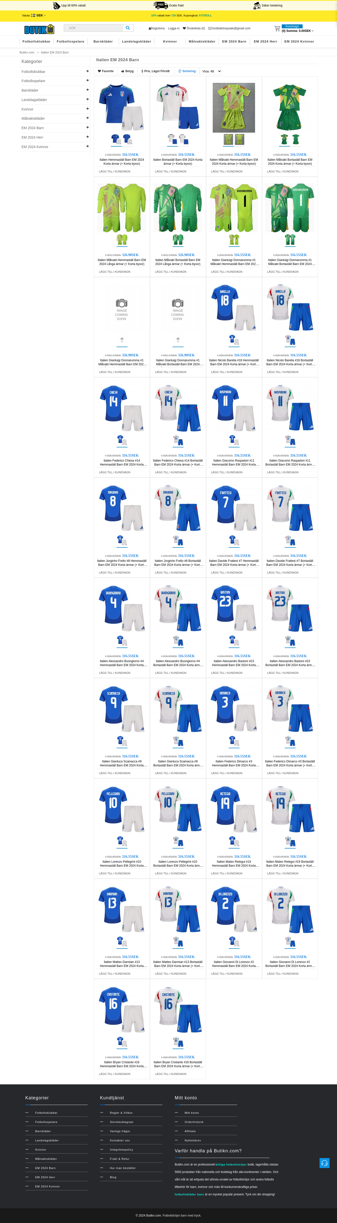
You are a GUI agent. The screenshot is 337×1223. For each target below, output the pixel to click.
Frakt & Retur (120, 1158)
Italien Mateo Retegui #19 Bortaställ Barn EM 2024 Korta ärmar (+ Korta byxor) (290, 865)
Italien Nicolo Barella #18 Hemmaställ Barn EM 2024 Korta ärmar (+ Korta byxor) (234, 364)
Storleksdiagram (122, 1121)
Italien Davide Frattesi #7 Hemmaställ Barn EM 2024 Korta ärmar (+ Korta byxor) (234, 565)
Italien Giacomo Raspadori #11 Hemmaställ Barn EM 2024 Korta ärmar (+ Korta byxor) (234, 464)
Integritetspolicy (121, 1149)
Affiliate (190, 1131)
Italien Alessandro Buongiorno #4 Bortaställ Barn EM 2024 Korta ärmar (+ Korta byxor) (177, 665)
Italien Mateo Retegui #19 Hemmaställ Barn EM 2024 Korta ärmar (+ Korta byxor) (234, 865)
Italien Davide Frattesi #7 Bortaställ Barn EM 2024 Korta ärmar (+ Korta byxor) (290, 565)
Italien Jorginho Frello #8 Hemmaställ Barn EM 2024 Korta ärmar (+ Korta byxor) (121, 565)
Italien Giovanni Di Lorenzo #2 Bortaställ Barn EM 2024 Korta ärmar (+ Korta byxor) (290, 966)
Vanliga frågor (120, 1131)
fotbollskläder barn (189, 1194)
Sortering (187, 71)
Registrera (157, 28)
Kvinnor (170, 41)
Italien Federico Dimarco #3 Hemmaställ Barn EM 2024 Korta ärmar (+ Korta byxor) (234, 765)
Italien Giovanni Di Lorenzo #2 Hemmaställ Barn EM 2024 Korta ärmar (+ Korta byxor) (234, 966)
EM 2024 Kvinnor (299, 41)
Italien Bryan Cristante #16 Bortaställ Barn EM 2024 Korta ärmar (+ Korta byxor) (178, 1066)
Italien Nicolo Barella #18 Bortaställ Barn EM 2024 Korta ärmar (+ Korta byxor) (290, 364)
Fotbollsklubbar (37, 41)
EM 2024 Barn (234, 41)
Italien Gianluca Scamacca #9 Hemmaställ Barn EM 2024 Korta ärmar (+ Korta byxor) (121, 765)
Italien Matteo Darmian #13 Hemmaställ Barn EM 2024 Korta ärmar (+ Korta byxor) (121, 966)
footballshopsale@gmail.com (229, 28)
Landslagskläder (136, 41)
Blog (113, 1177)
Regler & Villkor (121, 1112)
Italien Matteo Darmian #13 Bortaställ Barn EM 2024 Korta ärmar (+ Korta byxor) (177, 966)
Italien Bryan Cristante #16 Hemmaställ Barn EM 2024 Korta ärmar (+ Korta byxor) (121, 1066)
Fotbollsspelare (70, 41)
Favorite (106, 71)
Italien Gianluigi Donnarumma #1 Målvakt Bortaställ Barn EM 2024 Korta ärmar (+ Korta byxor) (290, 264)
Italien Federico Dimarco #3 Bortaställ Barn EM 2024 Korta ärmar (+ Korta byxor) (290, 765)
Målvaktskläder (202, 41)
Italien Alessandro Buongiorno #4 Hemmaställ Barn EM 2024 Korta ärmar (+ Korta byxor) (122, 665)
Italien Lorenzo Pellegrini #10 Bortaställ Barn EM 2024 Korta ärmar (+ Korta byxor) (177, 865)
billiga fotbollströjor (231, 1164)
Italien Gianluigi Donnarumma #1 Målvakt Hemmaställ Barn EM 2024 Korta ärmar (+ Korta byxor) (233, 264)
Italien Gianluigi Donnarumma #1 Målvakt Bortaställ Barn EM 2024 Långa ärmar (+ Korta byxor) (178, 364)
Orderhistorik (194, 1121)
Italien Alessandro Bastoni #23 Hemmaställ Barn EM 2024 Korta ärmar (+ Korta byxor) (234, 665)
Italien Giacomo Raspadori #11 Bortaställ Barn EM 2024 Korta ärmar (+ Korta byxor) (290, 464)
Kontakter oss (120, 1140)
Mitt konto (192, 1112)
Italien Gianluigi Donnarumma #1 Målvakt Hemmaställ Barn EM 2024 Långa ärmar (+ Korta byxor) (121, 364)
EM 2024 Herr (265, 41)
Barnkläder (103, 41)
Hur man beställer (123, 1168)
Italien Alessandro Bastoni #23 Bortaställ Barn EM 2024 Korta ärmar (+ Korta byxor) (290, 665)
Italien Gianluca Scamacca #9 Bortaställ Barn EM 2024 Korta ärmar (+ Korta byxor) (177, 765)
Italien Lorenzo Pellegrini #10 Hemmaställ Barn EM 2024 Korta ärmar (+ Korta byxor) (121, 865)
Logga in (174, 28)
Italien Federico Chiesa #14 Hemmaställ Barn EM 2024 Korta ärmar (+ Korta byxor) (121, 464)
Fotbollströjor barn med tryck (182, 1215)
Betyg (127, 71)
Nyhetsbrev (193, 1140)
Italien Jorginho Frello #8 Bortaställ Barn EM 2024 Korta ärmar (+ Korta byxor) (178, 565)
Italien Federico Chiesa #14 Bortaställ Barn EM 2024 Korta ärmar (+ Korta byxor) (177, 464)
